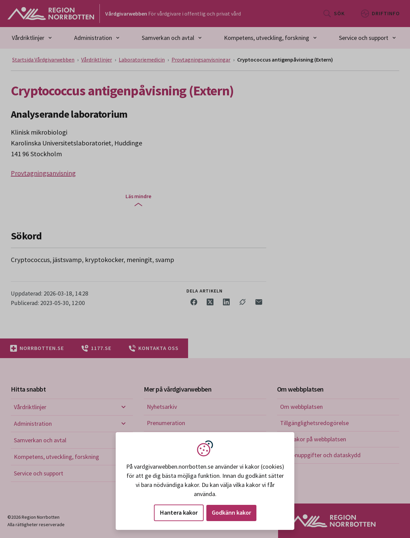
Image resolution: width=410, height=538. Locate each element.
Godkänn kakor (231, 512)
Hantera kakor (179, 512)
